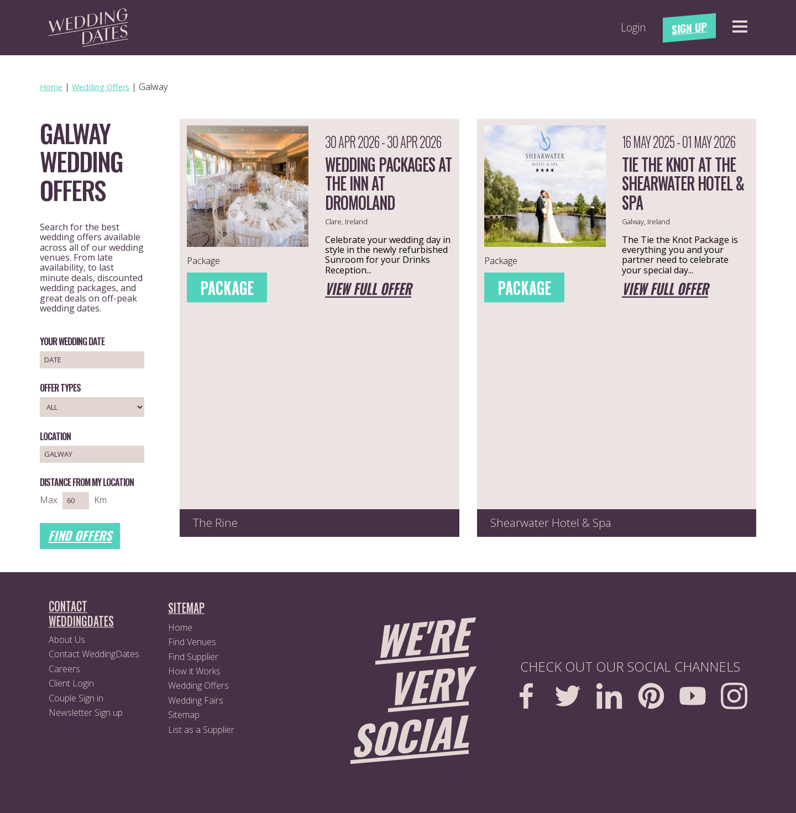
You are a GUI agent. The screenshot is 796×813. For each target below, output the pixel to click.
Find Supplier (193, 657)
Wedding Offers (198, 685)
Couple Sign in (76, 698)
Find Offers (80, 535)
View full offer (368, 289)
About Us (67, 639)
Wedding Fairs (195, 700)
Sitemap (184, 715)
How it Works (194, 671)
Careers (64, 669)
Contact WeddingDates (94, 654)
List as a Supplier (201, 730)
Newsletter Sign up (86, 712)
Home (180, 627)
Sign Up (689, 28)
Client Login (71, 683)
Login (633, 28)
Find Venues (192, 642)
